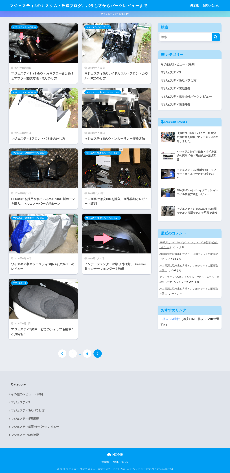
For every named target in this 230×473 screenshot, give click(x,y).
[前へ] (62, 353)
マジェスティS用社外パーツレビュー (102, 92)
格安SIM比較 (171, 317)
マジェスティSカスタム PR (114, 14)
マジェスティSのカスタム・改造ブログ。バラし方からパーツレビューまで (85, 5)
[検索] (216, 37)
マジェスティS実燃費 (175, 88)
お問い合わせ (211, 5)
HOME (115, 454)
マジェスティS (19, 283)
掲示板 (194, 5)
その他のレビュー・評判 (177, 64)
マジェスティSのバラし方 (24, 27)
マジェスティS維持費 (175, 104)
